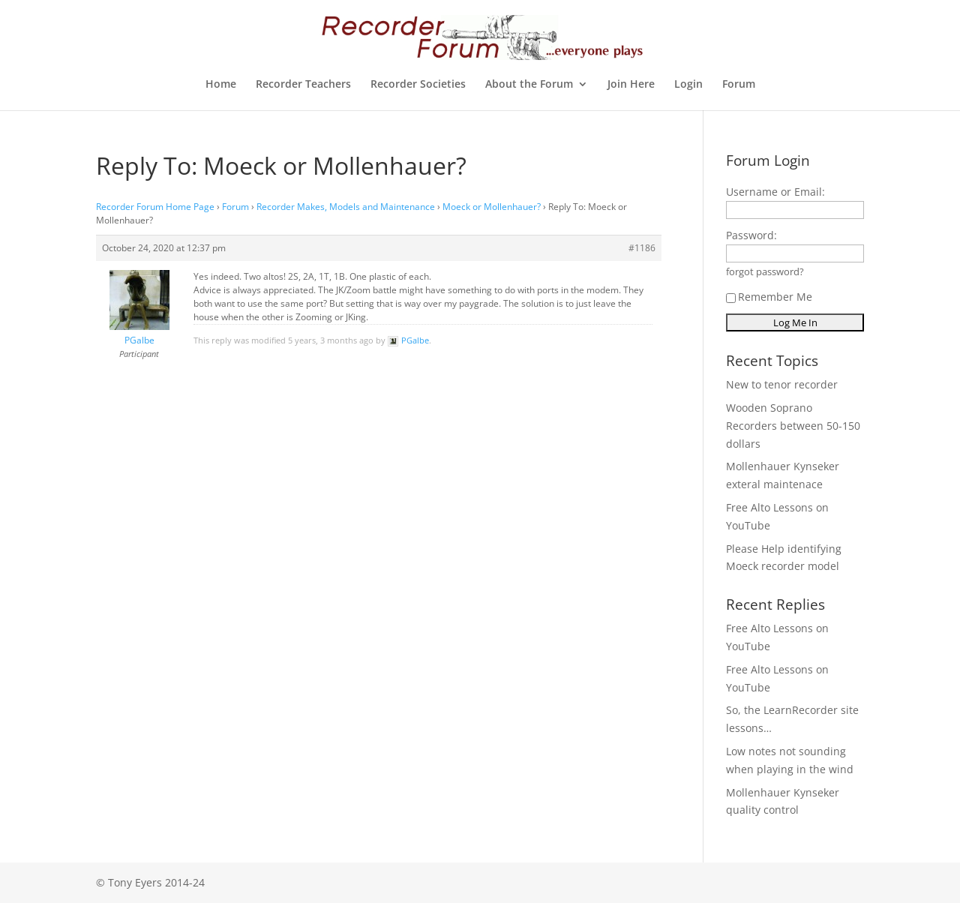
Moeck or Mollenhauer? (491, 206)
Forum (738, 85)
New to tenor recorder (782, 384)
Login (688, 85)
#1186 (642, 248)
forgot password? (765, 272)
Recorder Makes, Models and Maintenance (345, 206)
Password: (751, 235)
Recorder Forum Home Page (155, 206)
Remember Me (769, 297)
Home (221, 85)
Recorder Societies (418, 85)
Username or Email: (775, 191)
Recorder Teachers (303, 85)
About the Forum (529, 85)
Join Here (631, 85)
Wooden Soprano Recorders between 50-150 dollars (793, 425)
